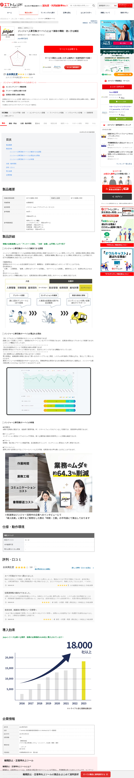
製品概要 (9, 145)
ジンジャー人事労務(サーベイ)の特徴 (22, 159)
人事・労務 (14, 18)
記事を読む (67, 13)
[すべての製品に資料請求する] (96, 774)
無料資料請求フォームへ (125, 5)
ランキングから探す (48, 13)
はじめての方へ (86, 13)
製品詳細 (9, 148)
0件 (123, 98)
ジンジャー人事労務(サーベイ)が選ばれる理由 (25, 155)
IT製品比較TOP (4, 18)
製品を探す (29, 13)
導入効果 (9, 171)
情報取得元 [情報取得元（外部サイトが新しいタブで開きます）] (94, 21)
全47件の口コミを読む (42, 569)
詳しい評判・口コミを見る (83, 568)
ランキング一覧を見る (124, 164)
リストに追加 (121, 101)
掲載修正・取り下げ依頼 (90, 23)
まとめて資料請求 (73, 67)
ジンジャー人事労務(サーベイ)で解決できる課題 (25, 152)
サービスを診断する (68, 49)
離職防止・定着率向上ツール (28, 18)
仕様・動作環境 (11, 163)
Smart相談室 (113, 92)
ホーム (9, 13)
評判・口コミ (10, 167)
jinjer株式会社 (23, 38)
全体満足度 (12, 74)
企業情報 (9, 175)
